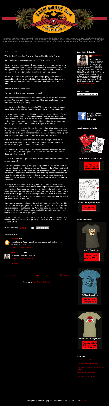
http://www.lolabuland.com (86, 376)
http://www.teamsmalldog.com (87, 363)
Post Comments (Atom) (41, 282)
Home (36, 275)
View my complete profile (85, 83)
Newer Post (9, 275)
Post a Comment (14, 264)
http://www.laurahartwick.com (87, 360)
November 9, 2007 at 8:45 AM (22, 248)
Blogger (83, 401)
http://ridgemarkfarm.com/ (86, 373)
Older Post (63, 275)
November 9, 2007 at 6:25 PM (22, 259)
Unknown (14, 239)
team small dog (17, 252)
